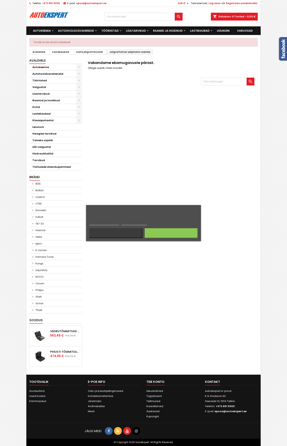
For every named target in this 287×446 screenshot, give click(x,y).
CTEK (38, 204)
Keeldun (116, 233)
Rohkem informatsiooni (104, 223)
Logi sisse (214, 3)
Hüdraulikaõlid (42, 153)
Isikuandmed (154, 391)
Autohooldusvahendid (76, 31)
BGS (38, 184)
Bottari (39, 190)
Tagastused (154, 396)
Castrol (40, 197)
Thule (38, 310)
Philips (39, 290)
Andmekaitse (96, 406)
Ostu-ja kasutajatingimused (105, 391)
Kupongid (152, 416)
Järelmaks (94, 401)
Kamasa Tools (44, 257)
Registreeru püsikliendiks (241, 3)
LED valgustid (41, 147)
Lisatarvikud (136, 31)
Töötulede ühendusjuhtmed (51, 167)
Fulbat (39, 217)
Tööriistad (110, 31)
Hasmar (40, 230)
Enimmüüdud (37, 401)
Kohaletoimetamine (100, 396)
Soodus (36, 320)
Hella (38, 237)
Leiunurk (223, 31)
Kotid (36, 107)
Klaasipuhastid (42, 120)
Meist (91, 411)
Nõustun (171, 233)
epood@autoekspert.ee (91, 3)
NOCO (39, 277)
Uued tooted (37, 396)
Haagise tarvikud (44, 134)
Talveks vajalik (42, 140)
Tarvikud (38, 160)
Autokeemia (42, 31)
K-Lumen (41, 250)
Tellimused (153, 401)
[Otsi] (143, 17)
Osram (39, 283)
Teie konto (155, 382)
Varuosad (245, 31)
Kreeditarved (154, 406)
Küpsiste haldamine (134, 223)
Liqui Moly (41, 270)
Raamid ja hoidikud (168, 31)
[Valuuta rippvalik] (183, 3)
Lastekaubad (200, 31)
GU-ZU (39, 223)
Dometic (40, 210)
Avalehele (37, 60)
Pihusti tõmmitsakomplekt (65, 351)
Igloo (38, 243)
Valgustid (39, 87)
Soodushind (37, 391)
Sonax (39, 303)
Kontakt (212, 382)
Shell (38, 297)
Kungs (39, 263)
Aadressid (153, 411)
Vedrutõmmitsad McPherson (65, 331)
